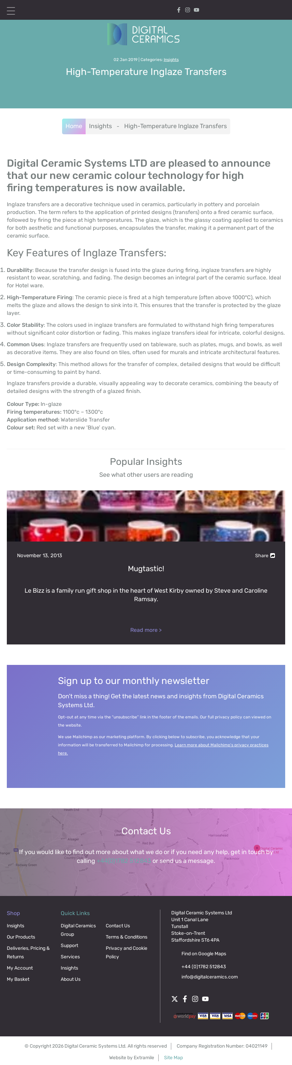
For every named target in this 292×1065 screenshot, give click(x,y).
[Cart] (261, 9)
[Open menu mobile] (11, 10)
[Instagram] (187, 9)
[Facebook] (178, 9)
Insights (171, 59)
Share (265, 556)
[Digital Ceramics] (146, 34)
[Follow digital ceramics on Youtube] (196, 9)
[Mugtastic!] (146, 567)
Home (73, 126)
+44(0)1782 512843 (124, 861)
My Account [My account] (242, 9)
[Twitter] (174, 998)
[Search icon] (279, 9)
